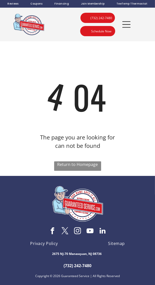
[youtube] (90, 231)
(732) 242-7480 (77, 265)
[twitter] (65, 231)
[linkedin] (103, 231)
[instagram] (78, 231)
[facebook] (52, 231)
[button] (126, 24)
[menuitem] (12, 4)
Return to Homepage (77, 164)
